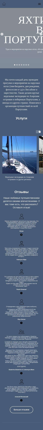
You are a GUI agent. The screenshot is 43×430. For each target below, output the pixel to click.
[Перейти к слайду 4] (21, 64)
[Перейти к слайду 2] (17, 64)
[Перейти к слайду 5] (23, 64)
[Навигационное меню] (39, 4)
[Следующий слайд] (41, 34)
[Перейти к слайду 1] (14, 64)
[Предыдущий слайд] (2, 34)
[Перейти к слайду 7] (28, 64)
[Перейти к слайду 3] (19, 64)
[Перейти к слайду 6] (26, 64)
